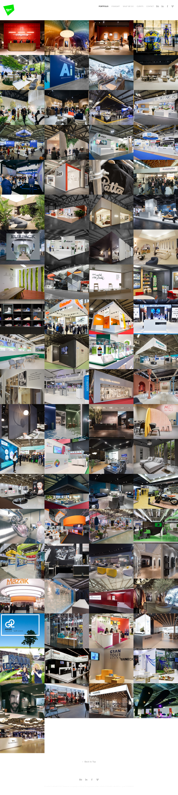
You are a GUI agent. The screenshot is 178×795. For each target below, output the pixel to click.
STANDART (115, 6)
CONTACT (150, 6)
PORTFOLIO (103, 6)
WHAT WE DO (128, 6)
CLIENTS (140, 6)
